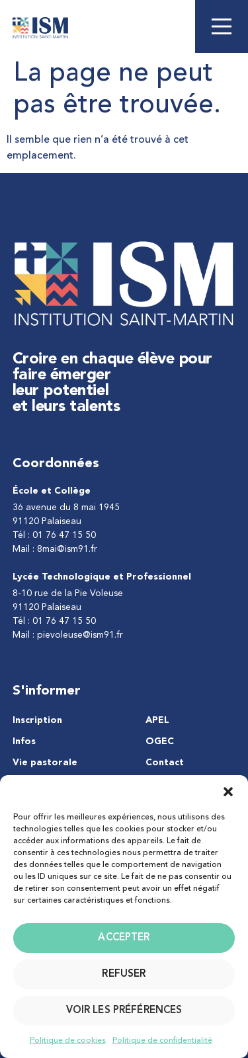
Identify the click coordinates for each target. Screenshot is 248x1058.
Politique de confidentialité (162, 1041)
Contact (164, 762)
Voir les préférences (124, 1011)
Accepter (123, 938)
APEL (157, 720)
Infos (24, 741)
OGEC (159, 741)
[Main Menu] (221, 26)
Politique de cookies (68, 1041)
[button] (228, 791)
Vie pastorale (45, 762)
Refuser (123, 974)
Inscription (37, 720)
